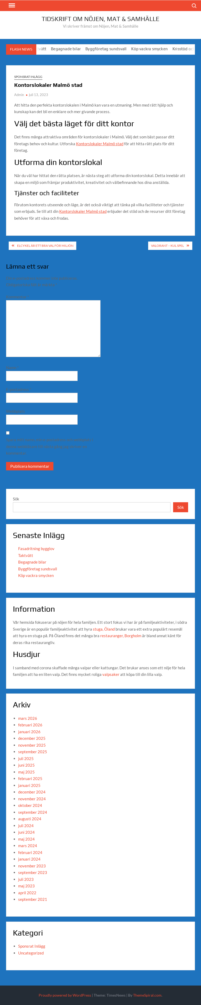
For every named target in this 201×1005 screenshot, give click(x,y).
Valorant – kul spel (167, 246)
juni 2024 (26, 832)
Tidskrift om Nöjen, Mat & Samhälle (100, 18)
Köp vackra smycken (154, 49)
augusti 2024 (29, 818)
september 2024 (32, 812)
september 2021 (32, 899)
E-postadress (18, 389)
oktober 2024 (30, 805)
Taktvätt (25, 555)
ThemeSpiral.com (147, 995)
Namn (12, 367)
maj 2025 (26, 772)
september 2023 (32, 872)
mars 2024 (27, 845)
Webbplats (15, 411)
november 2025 (32, 745)
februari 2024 (30, 852)
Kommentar (17, 296)
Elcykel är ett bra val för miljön (45, 246)
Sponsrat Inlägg (28, 77)
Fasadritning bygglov (36, 548)
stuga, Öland (104, 629)
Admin (19, 95)
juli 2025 (26, 758)
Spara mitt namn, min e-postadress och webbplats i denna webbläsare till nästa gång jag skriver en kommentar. (49, 446)
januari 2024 (29, 859)
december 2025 (32, 738)
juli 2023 (26, 879)
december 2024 (32, 792)
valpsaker (110, 674)
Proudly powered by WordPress (65, 995)
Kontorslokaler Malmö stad (99, 143)
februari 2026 (30, 724)
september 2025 (32, 751)
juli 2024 (26, 825)
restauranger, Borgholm (120, 635)
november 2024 (32, 798)
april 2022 (27, 892)
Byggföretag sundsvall (111, 49)
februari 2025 (30, 778)
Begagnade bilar (71, 49)
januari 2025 (29, 785)
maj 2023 (26, 885)
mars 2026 (27, 718)
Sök (16, 498)
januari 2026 (29, 731)
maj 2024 (26, 839)
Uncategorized (31, 953)
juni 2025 (26, 765)
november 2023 (32, 865)
